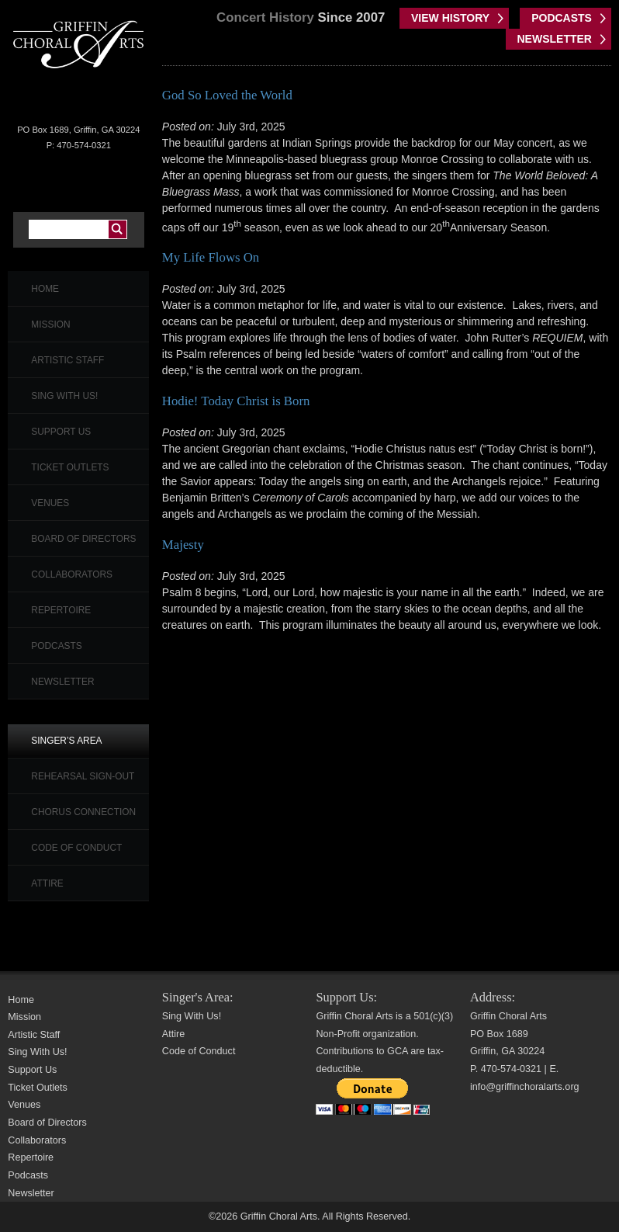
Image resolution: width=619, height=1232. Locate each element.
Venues (50, 503)
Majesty (183, 544)
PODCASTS (561, 18)
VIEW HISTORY (450, 18)
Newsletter (62, 681)
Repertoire (61, 610)
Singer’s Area (66, 740)
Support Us (61, 431)
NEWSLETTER (554, 39)
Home (45, 288)
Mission (50, 324)
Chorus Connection (83, 812)
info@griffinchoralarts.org (524, 1086)
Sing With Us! (64, 395)
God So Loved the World (227, 95)
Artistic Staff (67, 360)
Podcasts (56, 645)
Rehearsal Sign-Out (82, 776)
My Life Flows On (210, 257)
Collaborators (71, 574)
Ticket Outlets (70, 467)
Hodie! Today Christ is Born (236, 401)
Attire (47, 883)
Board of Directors (83, 538)
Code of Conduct (76, 847)
